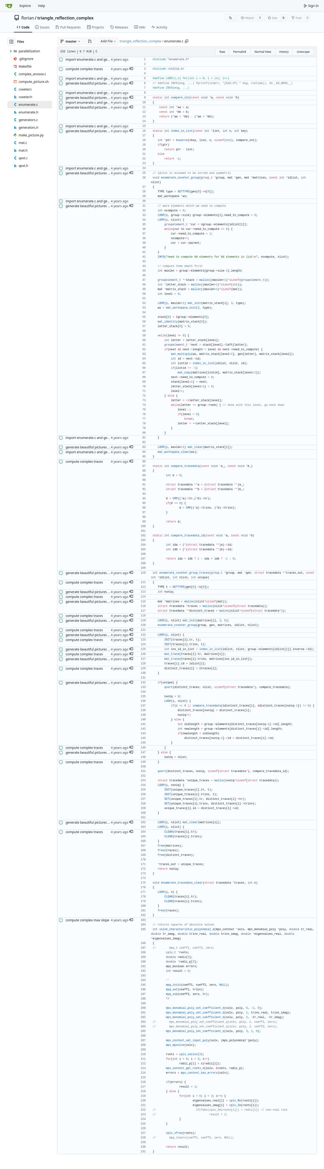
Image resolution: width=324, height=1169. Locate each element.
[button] (89, 41)
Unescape (303, 52)
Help (41, 5)
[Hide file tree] (11, 42)
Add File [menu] (108, 41)
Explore (25, 5)
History (284, 52)
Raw (222, 52)
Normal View (263, 52)
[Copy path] (186, 41)
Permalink (239, 52)
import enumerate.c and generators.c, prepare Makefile (107, 59)
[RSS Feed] (230, 17)
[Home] (8, 6)
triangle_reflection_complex (65, 18)
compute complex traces (84, 69)
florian (27, 18)
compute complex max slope (87, 920)
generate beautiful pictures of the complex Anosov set (106, 83)
